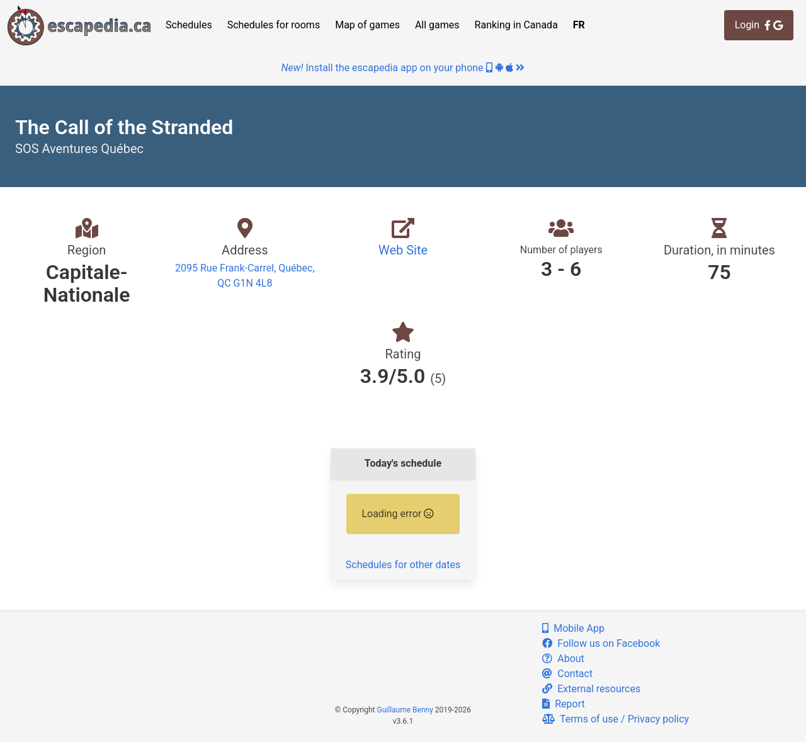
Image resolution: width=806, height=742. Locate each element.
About (563, 659)
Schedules (189, 25)
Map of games (367, 25)
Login (759, 25)
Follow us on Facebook (601, 643)
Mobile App (573, 628)
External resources (591, 689)
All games (437, 25)
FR (579, 25)
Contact (567, 674)
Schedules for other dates (403, 565)
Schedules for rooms (274, 25)
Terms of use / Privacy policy (615, 719)
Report (563, 704)
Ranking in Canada (516, 25)
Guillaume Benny (405, 709)
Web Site (403, 250)
